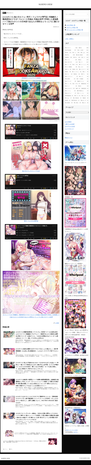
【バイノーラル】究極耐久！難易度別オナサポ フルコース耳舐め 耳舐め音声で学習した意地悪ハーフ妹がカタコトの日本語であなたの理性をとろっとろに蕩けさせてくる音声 (31, 294)
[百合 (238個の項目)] (83, 86)
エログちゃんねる (70, 126)
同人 (4, 12)
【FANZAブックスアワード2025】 (31, 63)
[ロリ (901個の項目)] (75, 65)
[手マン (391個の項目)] (85, 74)
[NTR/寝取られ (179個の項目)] (82, 91)
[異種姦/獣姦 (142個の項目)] (69, 96)
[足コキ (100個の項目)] (85, 103)
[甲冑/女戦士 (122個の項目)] (75, 100)
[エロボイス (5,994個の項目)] (71, 48)
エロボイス (10, 12)
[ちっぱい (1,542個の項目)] (84, 53)
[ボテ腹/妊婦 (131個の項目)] (77, 98)
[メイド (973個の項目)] (68, 65)
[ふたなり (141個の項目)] (85, 96)
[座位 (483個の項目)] (68, 72)
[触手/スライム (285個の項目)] (83, 81)
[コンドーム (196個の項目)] (70, 91)
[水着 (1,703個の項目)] (68, 53)
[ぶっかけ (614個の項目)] (83, 67)
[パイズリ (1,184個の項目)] (71, 60)
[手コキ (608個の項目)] (68, 69)
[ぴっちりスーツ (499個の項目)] (84, 69)
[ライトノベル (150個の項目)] (83, 93)
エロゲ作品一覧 (70, 25)
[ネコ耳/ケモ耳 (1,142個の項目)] (71, 62)
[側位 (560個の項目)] (75, 69)
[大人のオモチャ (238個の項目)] (70, 88)
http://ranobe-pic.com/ (39, 80)
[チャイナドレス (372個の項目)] (71, 77)
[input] (77, 14)
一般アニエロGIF (70, 124)
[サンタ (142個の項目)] (77, 96)
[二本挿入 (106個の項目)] (77, 103)
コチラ (75, 432)
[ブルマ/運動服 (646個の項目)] (71, 67)
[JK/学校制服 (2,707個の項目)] (71, 50)
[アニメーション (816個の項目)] (84, 65)
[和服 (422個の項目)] (77, 74)
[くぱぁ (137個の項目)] (68, 98)
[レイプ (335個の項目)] (84, 77)
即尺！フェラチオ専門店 (31, 206)
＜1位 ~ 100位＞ (69, 38)
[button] (87, 14)
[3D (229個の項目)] (78, 88)
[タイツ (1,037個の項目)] (83, 62)
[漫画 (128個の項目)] (85, 98)
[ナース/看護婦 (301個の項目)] (82, 79)
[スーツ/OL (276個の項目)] (76, 84)
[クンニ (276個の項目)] (68, 84)
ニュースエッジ (69, 128)
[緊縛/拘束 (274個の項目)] (85, 84)
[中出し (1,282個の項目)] (77, 57)
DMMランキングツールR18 (71, 430)
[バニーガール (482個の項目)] (77, 72)
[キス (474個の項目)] (85, 72)
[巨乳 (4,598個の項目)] (83, 48)
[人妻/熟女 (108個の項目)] (69, 103)
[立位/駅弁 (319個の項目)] (70, 79)
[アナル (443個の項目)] (69, 74)
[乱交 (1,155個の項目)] (83, 60)
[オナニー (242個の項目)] (71, 86)
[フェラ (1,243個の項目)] (85, 57)
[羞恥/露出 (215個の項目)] (85, 88)
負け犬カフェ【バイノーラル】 (31, 156)
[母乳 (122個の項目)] (68, 100)
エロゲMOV (68, 122)
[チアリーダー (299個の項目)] (71, 81)
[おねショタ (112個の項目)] (84, 100)
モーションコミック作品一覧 (74, 30)
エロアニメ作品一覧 (72, 27)
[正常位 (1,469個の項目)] (70, 55)
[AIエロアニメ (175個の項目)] (71, 93)
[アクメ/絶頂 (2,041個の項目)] (83, 50)
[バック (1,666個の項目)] (76, 53)
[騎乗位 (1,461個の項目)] (69, 57)
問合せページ (68, 137)
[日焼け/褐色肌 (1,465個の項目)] (82, 55)
